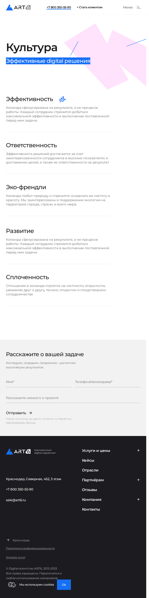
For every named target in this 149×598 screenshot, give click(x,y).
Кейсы (88, 460)
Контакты (91, 509)
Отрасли (90, 470)
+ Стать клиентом (90, 7)
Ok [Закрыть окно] (64, 585)
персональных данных (21, 422)
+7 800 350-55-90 (59, 7)
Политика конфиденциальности (30, 548)
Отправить (16, 413)
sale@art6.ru (16, 500)
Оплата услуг (16, 557)
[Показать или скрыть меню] (130, 7)
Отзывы (89, 490)
